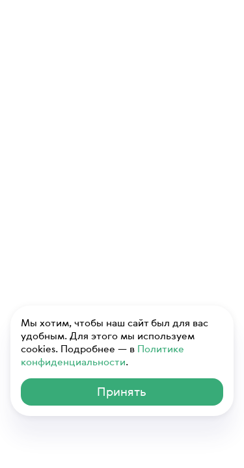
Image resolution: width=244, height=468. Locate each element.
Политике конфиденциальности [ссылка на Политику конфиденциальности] (102, 355)
